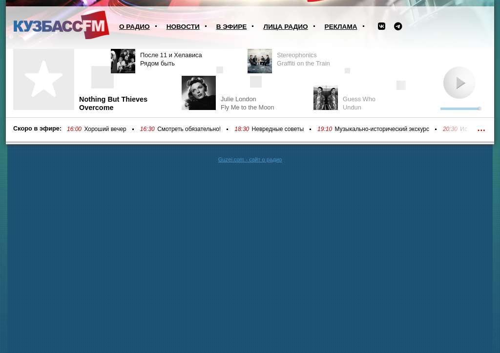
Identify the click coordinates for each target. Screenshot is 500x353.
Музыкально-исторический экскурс (381, 129)
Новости (183, 26)
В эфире (231, 26)
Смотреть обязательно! (189, 129)
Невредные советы (278, 129)
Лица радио (285, 26)
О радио (134, 26)
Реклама (341, 26)
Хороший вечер (105, 129)
